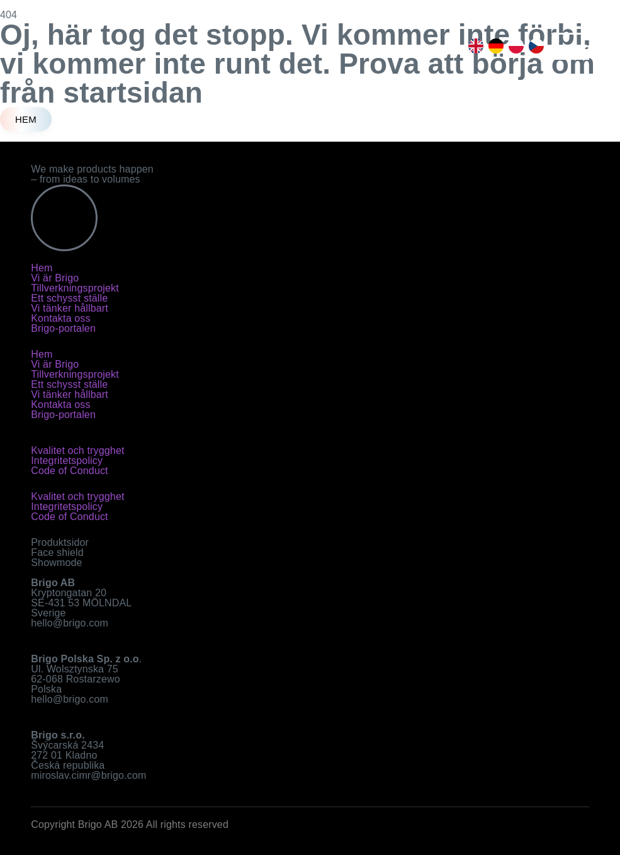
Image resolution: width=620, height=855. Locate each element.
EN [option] (473, 46)
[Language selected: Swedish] (503, 46)
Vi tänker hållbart (69, 308)
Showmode (56, 562)
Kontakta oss (60, 318)
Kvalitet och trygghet (77, 450)
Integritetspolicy (67, 460)
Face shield (57, 552)
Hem (41, 268)
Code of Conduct (69, 470)
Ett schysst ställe (69, 298)
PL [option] (514, 46)
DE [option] (493, 46)
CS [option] (534, 46)
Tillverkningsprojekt (75, 288)
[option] (473, 46)
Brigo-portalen (63, 328)
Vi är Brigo (55, 278)
